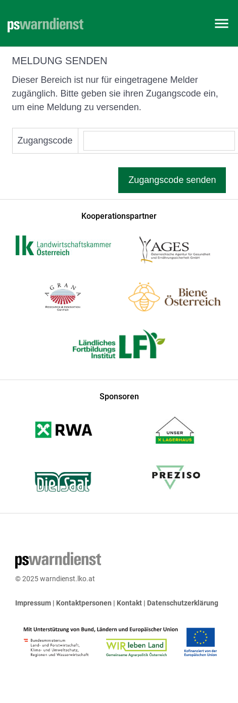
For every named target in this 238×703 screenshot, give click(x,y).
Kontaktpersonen (84, 603)
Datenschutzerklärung (182, 603)
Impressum (33, 603)
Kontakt (129, 603)
